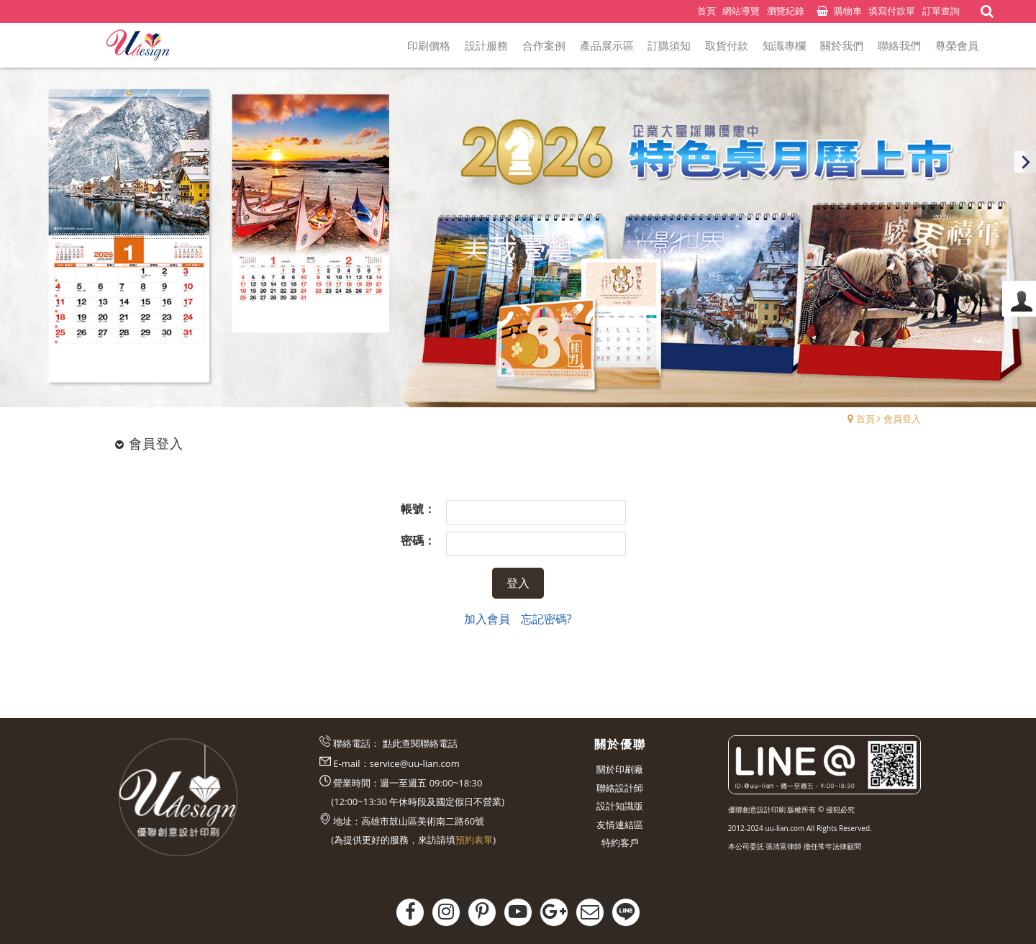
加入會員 (487, 619)
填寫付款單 (891, 10)
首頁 (865, 418)
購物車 (848, 10)
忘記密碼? (546, 619)
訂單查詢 (941, 10)
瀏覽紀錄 (785, 10)
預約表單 (474, 839)
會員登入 (902, 418)
